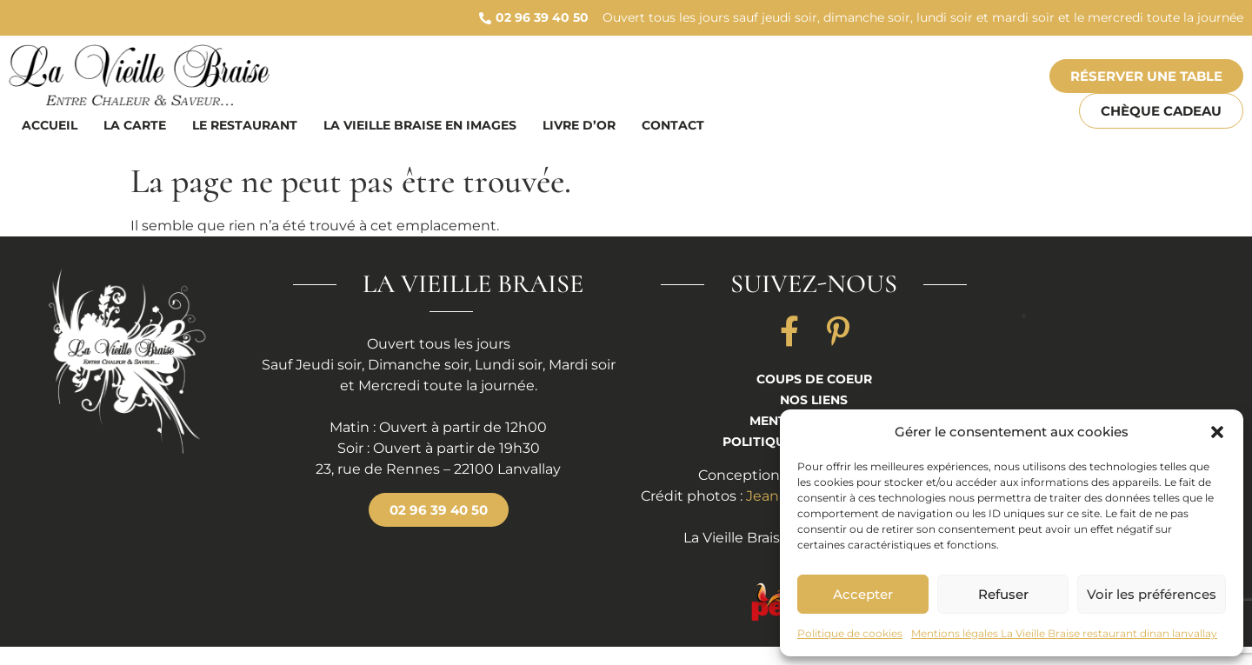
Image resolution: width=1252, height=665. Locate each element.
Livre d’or (579, 125)
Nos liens (814, 400)
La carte (134, 125)
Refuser (1003, 594)
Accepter (863, 594)
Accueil (49, 125)
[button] (1217, 432)
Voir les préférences (1151, 594)
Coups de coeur (814, 379)
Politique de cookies (849, 633)
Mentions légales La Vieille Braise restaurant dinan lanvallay (1064, 633)
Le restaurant (244, 125)
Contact (673, 125)
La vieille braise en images (419, 125)
